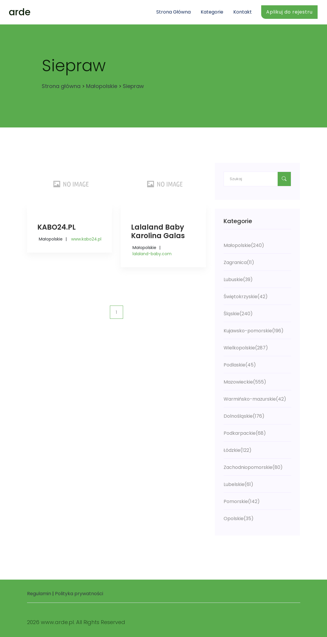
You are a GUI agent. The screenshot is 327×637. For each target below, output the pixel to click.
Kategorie (212, 12)
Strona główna (173, 12)
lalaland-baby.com (152, 254)
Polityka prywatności (79, 593)
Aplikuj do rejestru (289, 12)
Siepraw (133, 86)
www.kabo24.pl (86, 239)
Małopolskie (101, 86)
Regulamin (39, 593)
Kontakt (242, 12)
